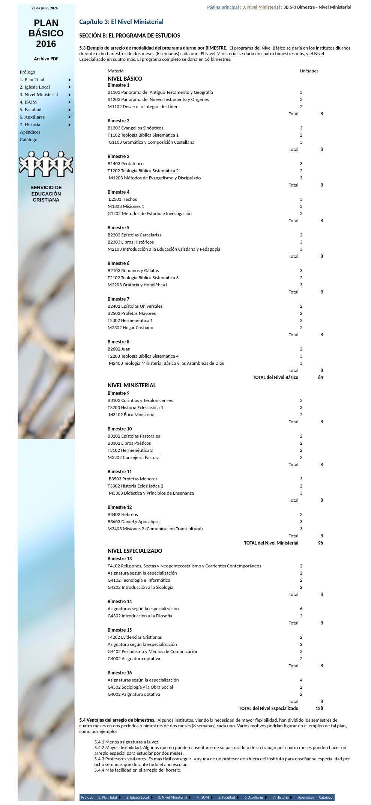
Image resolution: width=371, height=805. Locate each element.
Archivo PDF (46, 59)
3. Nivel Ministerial (39, 94)
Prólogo (27, 72)
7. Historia (30, 124)
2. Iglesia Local (35, 87)
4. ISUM (28, 102)
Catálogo (29, 139)
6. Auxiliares (32, 117)
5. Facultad (31, 109)
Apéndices (30, 132)
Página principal (223, 7)
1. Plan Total (32, 79)
